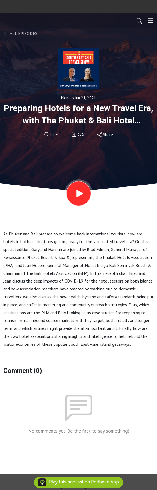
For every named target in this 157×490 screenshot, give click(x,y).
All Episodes (20, 33)
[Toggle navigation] (150, 20)
